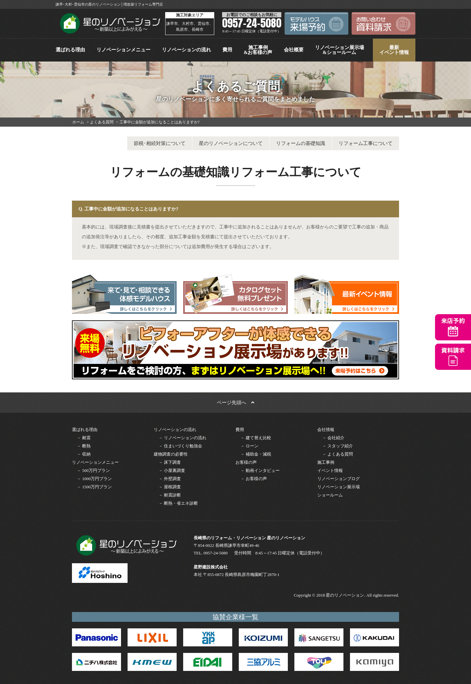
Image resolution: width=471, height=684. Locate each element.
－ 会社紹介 (333, 437)
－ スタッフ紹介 (337, 445)
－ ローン (249, 445)
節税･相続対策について (159, 143)
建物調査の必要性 (171, 454)
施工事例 (325, 462)
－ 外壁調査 (170, 478)
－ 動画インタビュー (260, 470)
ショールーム (330, 495)
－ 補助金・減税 (255, 454)
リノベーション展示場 (338, 486)
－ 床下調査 (170, 462)
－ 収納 (84, 454)
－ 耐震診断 (170, 495)
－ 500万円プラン (93, 470)
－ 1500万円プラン (94, 486)
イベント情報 (330, 470)
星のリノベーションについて (231, 143)
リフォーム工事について (365, 143)
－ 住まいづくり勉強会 (180, 445)
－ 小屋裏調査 (172, 470)
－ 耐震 (84, 437)
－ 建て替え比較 (255, 437)
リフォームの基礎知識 (300, 143)
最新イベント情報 (394, 50)
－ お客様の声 (253, 478)
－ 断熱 (84, 445)
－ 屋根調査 (170, 486)
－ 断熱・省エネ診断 (178, 503)
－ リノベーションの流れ (182, 437)
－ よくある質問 (337, 454)
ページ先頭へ (235, 402)
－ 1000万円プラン (94, 478)
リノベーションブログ (338, 478)
